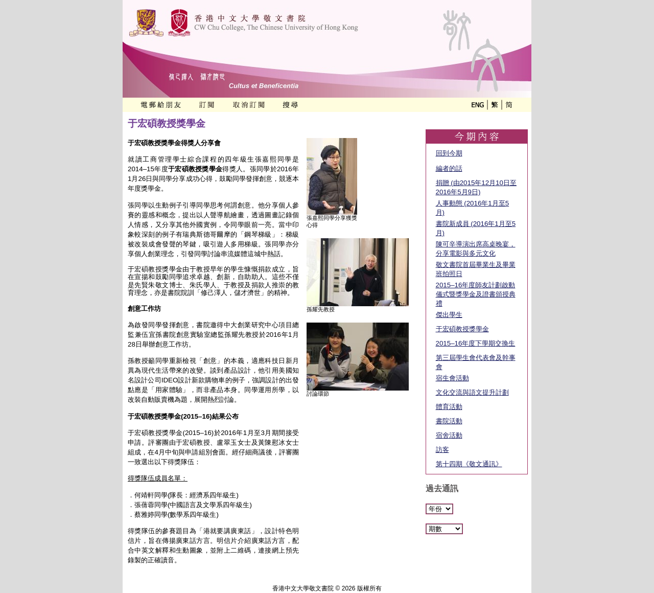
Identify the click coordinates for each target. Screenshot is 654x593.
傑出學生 (449, 314)
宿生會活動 (452, 378)
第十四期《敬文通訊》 (469, 464)
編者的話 (449, 168)
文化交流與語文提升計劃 (472, 392)
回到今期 (449, 153)
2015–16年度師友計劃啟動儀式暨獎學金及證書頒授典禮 (476, 294)
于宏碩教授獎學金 (462, 329)
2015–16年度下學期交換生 (476, 343)
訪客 (442, 449)
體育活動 (449, 406)
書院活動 (449, 421)
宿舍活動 (449, 435)
